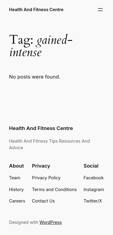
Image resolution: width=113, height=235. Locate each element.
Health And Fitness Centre (36, 9)
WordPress (50, 222)
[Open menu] (100, 9)
